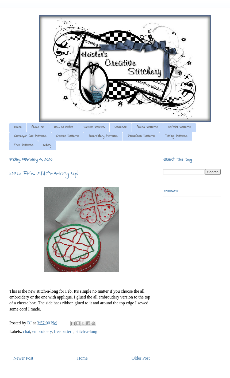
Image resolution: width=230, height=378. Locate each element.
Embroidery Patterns (103, 136)
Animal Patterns (147, 127)
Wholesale (120, 127)
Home (18, 127)
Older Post (141, 358)
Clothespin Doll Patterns (30, 136)
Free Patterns (23, 145)
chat (26, 331)
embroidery (42, 331)
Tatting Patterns (176, 136)
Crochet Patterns (67, 136)
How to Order (63, 127)
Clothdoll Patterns (179, 127)
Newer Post (23, 358)
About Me (38, 127)
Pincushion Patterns (141, 136)
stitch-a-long (86, 331)
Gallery (47, 145)
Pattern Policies (94, 127)
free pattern (63, 331)
